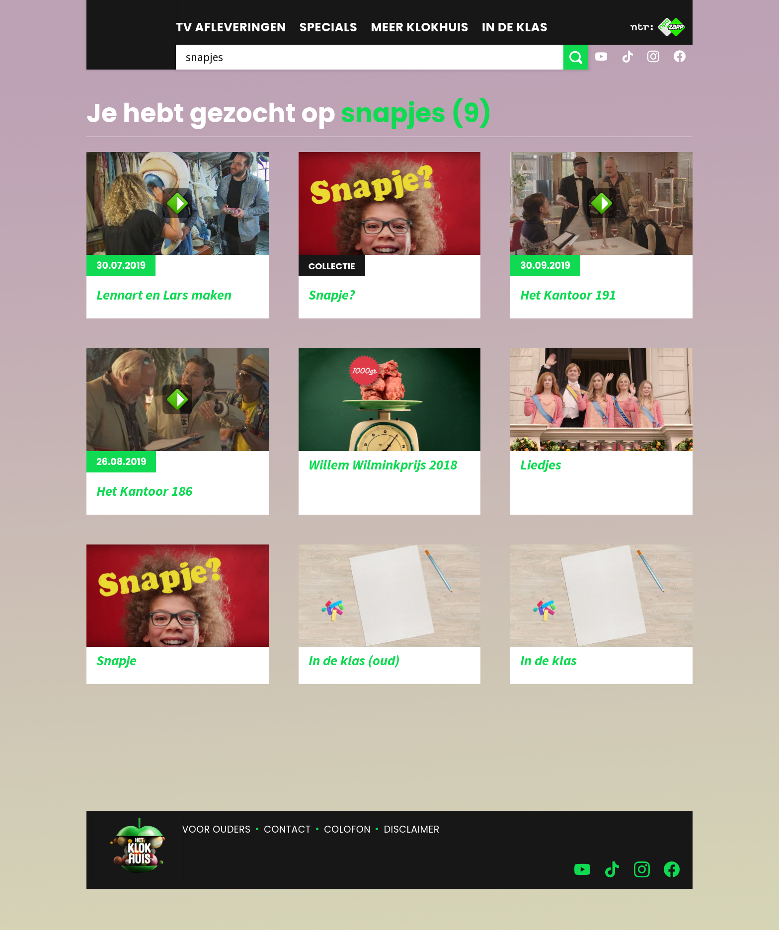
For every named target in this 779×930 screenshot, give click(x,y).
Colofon (347, 829)
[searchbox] (369, 57)
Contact (287, 829)
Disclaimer (412, 829)
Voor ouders (216, 829)
